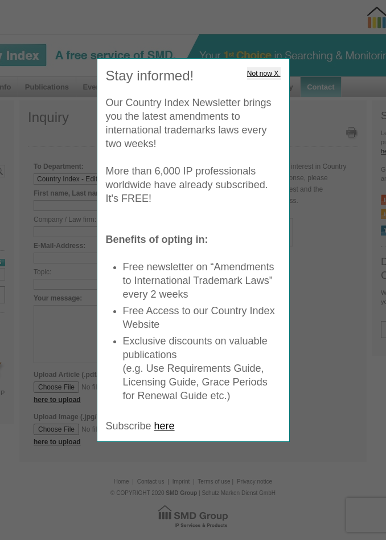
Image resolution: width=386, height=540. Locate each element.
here (164, 426)
